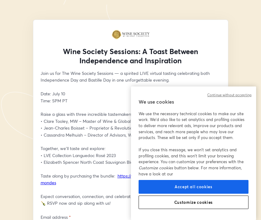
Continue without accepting (229, 95)
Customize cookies (193, 202)
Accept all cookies (193, 186)
